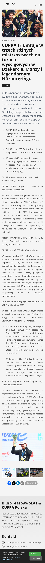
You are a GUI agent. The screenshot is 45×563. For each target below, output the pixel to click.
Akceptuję (34, 554)
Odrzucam (36, 558)
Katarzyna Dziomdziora (17, 546)
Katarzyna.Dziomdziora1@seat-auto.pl (24, 542)
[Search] (35, 4)
